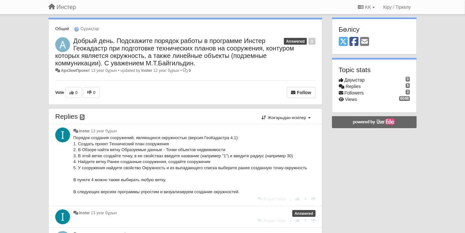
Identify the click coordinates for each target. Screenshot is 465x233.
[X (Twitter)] (343, 42)
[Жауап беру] (271, 198)
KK (366, 7)
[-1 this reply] (313, 198)
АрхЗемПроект (75, 70)
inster (146, 70)
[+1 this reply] (297, 198)
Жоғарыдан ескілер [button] (286, 117)
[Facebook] (353, 42)
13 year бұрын (104, 131)
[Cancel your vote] (305, 198)
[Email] (364, 42)
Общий (62, 28)
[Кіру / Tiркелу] (397, 7)
